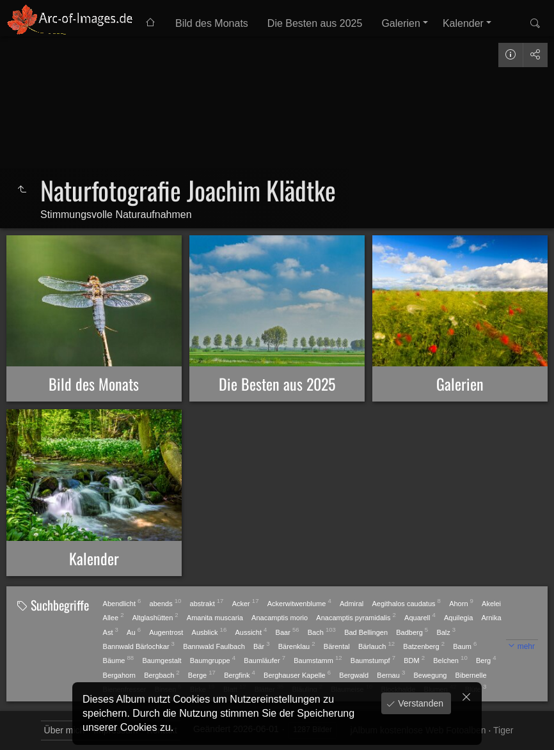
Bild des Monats (211, 23)
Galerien (400, 23)
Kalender (463, 23)
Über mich (64, 730)
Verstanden (419, 703)
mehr (526, 646)
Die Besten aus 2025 (315, 23)
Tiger (503, 730)
